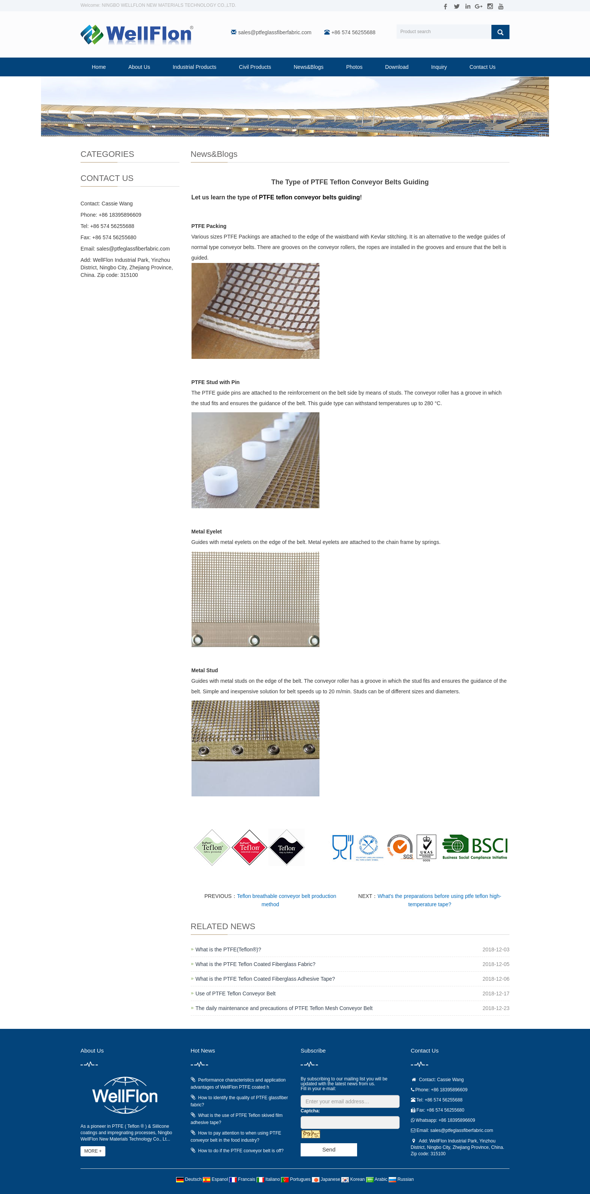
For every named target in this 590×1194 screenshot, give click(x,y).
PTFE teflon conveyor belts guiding (309, 197)
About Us (139, 67)
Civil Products (255, 67)
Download (396, 67)
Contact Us (483, 67)
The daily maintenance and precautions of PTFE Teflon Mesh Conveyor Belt (284, 1008)
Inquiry (439, 67)
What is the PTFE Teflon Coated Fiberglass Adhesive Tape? (265, 979)
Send (328, 1149)
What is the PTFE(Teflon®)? (228, 949)
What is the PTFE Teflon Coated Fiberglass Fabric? (256, 964)
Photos (354, 67)
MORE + (93, 1151)
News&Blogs (309, 67)
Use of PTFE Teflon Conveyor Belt (236, 993)
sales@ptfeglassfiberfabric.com (275, 32)
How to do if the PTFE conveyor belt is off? (241, 1150)
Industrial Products (194, 67)
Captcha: (310, 1110)
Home (99, 67)
